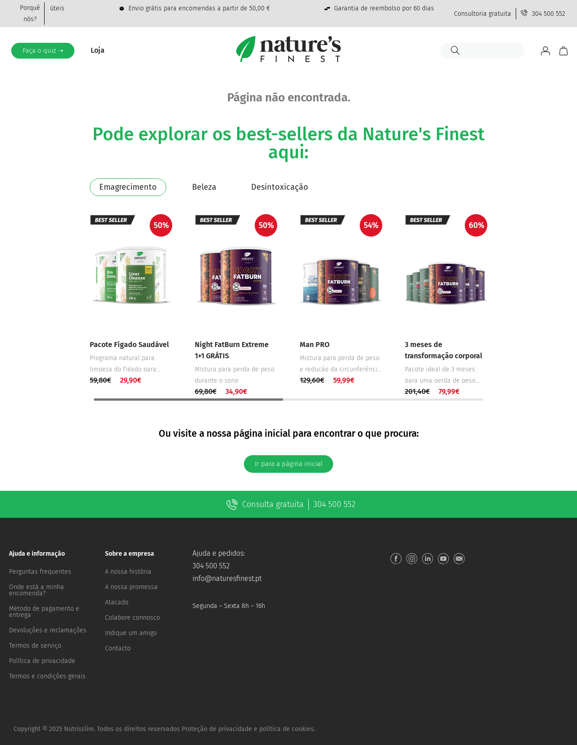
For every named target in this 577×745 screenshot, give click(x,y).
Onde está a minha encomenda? (36, 590)
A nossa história (128, 572)
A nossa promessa (131, 587)
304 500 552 (211, 566)
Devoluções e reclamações (48, 630)
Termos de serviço (35, 645)
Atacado (116, 602)
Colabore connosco (132, 618)
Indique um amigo (131, 633)
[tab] (128, 187)
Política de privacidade (42, 661)
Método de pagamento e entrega (44, 612)
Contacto (118, 648)
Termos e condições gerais (47, 676)
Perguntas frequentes (40, 572)
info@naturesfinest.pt (226, 578)
